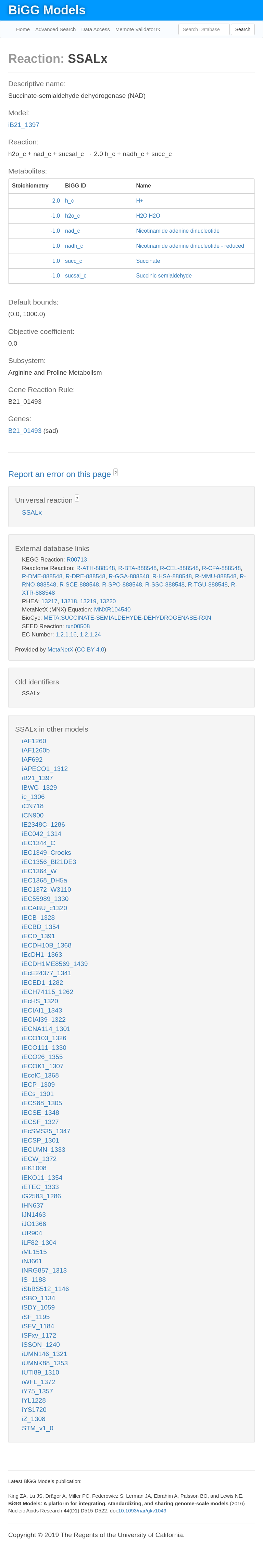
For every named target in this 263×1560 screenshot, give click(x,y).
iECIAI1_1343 (42, 1010)
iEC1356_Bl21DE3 (49, 861)
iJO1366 (34, 1223)
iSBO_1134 (38, 1298)
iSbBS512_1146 (45, 1288)
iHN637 (32, 1205)
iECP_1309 (38, 1084)
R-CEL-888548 (179, 568)
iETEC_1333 (40, 1186)
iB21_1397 (23, 124)
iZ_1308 (34, 1418)
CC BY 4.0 (90, 649)
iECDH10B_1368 (47, 945)
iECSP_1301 (40, 1140)
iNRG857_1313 (44, 1270)
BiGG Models (47, 10)
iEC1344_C (38, 843)
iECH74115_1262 (47, 991)
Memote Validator (136, 29)
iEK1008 (34, 1168)
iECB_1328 (38, 917)
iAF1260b (36, 750)
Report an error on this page (60, 474)
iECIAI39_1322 (44, 1019)
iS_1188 (34, 1279)
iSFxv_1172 (39, 1335)
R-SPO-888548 (122, 584)
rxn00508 (78, 626)
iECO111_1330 (44, 1047)
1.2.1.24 (90, 634)
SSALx (32, 512)
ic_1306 (33, 796)
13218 (69, 601)
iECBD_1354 (41, 926)
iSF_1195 (36, 1316)
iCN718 (32, 806)
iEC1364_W (39, 871)
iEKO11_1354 (42, 1177)
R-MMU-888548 (216, 576)
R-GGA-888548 (129, 576)
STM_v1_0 (37, 1428)
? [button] (115, 472)
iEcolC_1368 (40, 1075)
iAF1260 (34, 741)
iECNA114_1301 (46, 1028)
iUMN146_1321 (44, 1353)
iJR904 (32, 1233)
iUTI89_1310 (40, 1372)
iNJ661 (32, 1261)
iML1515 (34, 1251)
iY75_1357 (37, 1391)
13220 (108, 601)
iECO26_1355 (42, 1056)
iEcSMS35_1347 (46, 1131)
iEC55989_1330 (45, 898)
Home (23, 29)
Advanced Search (55, 29)
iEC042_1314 (41, 833)
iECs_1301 (38, 1093)
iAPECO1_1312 (45, 768)
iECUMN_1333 (43, 1149)
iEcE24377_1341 (47, 973)
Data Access (95, 29)
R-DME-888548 (42, 576)
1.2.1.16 (65, 634)
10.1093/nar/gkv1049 (142, 1510)
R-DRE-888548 (85, 576)
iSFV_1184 (38, 1326)
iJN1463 (34, 1214)
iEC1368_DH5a (44, 880)
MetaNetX (61, 649)
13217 (49, 601)
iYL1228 (34, 1400)
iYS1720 (34, 1409)
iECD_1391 (38, 936)
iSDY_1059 (38, 1307)
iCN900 (32, 815)
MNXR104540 (112, 609)
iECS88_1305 (42, 1103)
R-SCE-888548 (79, 584)
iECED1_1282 (42, 982)
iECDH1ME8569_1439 (55, 963)
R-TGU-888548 (208, 584)
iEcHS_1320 (40, 1001)
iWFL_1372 (38, 1381)
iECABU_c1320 (44, 908)
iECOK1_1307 (42, 1066)
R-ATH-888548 (95, 568)
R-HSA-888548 (172, 576)
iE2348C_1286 (43, 824)
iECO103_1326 (44, 1038)
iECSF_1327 (40, 1121)
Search (242, 29)
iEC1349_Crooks (46, 852)
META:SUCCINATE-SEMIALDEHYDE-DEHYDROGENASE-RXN (127, 618)
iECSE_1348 (40, 1112)
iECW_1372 (39, 1158)
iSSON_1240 (41, 1344)
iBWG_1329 (39, 787)
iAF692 (32, 759)
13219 (88, 601)
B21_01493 (24, 430)
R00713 (76, 559)
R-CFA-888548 (221, 568)
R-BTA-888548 (137, 568)
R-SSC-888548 (165, 584)
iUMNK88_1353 (45, 1363)
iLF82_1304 (39, 1242)
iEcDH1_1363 (42, 954)
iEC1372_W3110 (46, 889)
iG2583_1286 (41, 1196)
